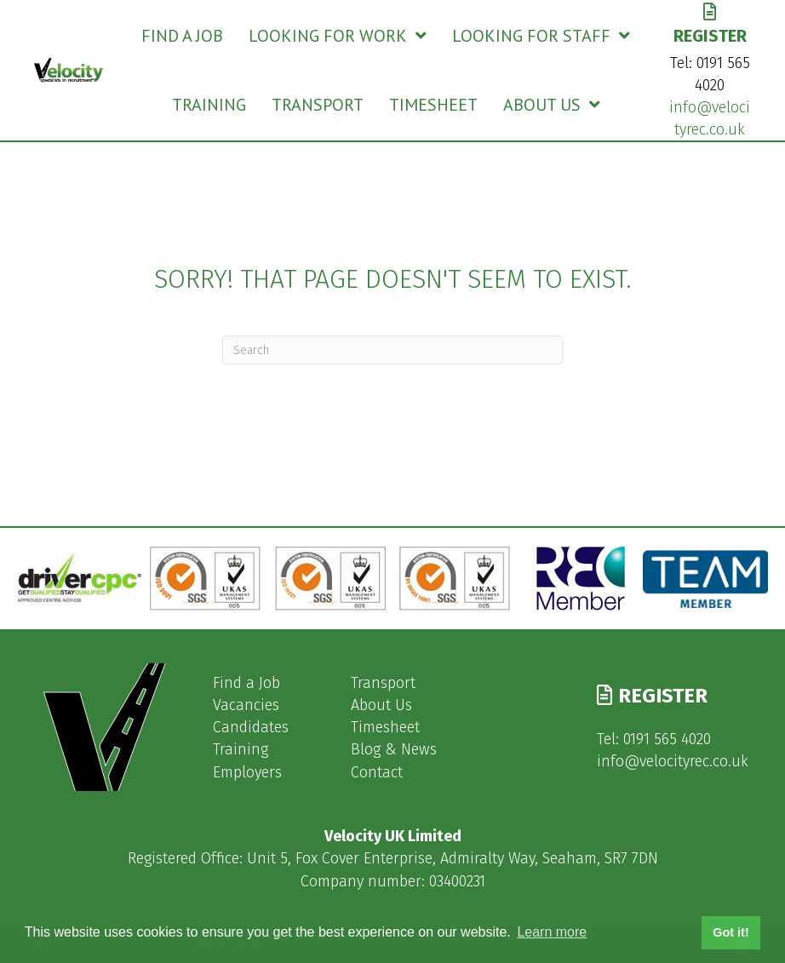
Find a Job (246, 683)
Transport (383, 683)
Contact (377, 772)
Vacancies (246, 705)
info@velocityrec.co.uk (672, 761)
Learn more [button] (552, 932)
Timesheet (385, 727)
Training (240, 749)
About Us (381, 705)
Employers (247, 772)
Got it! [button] (730, 932)
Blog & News (394, 749)
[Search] (392, 349)
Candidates (251, 727)
